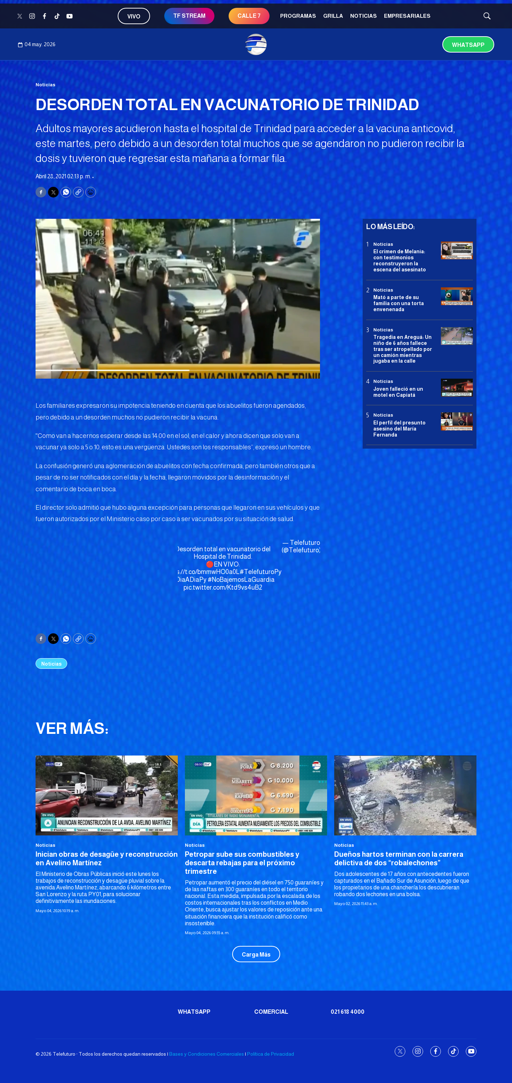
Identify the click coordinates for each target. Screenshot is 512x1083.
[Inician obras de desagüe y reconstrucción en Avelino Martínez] (107, 795)
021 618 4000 (347, 1012)
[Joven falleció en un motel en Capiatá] (457, 388)
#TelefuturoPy (261, 571)
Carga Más (256, 955)
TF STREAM (189, 16)
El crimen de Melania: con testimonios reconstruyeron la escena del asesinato (399, 260)
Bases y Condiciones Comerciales (206, 1054)
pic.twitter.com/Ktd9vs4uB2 (222, 587)
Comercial (271, 1012)
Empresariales (407, 16)
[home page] (256, 44)
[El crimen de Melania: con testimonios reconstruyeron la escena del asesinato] (457, 251)
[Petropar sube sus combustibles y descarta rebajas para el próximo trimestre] (256, 795)
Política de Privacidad (270, 1054)
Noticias (363, 16)
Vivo (133, 16)
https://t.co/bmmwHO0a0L (202, 571)
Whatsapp (468, 45)
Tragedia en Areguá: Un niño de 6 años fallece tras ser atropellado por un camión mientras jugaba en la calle (402, 349)
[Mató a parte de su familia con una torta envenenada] (457, 296)
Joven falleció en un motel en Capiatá (398, 392)
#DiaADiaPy (189, 579)
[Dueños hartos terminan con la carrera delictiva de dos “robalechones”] (405, 795)
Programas (298, 16)
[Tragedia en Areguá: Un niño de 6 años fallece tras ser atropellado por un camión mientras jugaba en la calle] (457, 336)
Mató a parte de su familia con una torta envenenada (398, 303)
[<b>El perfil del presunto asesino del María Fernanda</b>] (457, 421)
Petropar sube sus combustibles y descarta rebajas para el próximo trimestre (242, 862)
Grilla (333, 16)
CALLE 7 (249, 16)
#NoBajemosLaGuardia (241, 579)
